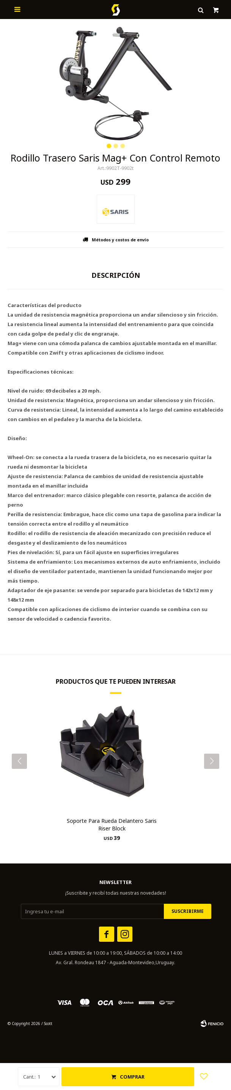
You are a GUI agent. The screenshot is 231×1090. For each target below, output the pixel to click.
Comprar (132, 1076)
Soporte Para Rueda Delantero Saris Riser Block (112, 824)
